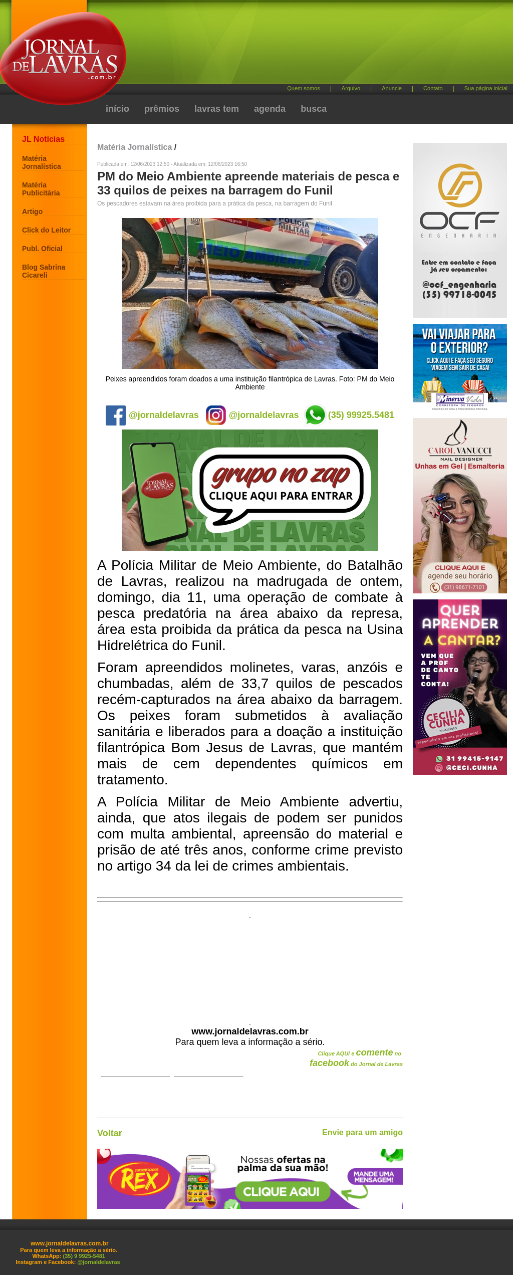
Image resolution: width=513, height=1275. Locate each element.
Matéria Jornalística (41, 162)
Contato (433, 88)
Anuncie (392, 88)
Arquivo (351, 88)
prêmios (161, 109)
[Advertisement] (309, 45)
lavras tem (216, 109)
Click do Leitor (46, 230)
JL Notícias (43, 139)
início (117, 109)
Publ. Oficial (42, 249)
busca (314, 109)
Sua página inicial (485, 88)
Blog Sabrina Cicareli (43, 271)
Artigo (32, 211)
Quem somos (303, 88)
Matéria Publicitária (41, 189)
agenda (270, 109)
